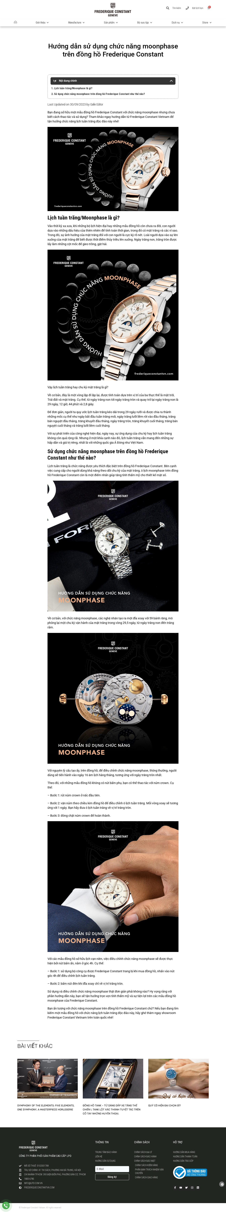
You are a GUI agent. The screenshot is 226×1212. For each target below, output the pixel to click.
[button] (42, 22)
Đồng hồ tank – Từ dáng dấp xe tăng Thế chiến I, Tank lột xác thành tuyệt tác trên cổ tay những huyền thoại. (111, 1109)
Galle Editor (96, 104)
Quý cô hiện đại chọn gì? (164, 1105)
